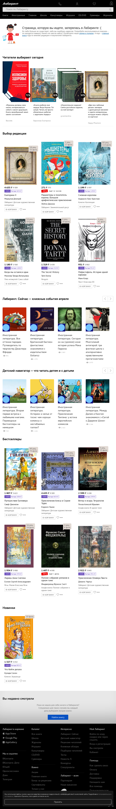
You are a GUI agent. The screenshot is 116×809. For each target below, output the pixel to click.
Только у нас (38, 788)
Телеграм (7, 779)
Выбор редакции (14, 133)
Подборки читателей (71, 750)
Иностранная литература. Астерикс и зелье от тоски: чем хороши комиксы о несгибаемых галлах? (41, 417)
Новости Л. (66, 758)
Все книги (37, 734)
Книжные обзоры (70, 746)
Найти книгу (58, 717)
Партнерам (66, 780)
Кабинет (94, 752)
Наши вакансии (69, 784)
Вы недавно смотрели (18, 698)
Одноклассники (11, 771)
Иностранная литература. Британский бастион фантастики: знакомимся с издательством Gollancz (41, 345)
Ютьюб (6, 766)
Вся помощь (96, 786)
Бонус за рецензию (41, 780)
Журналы (108, 15)
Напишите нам (97, 782)
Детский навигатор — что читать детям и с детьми (38, 370)
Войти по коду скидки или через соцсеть (99, 737)
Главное (33, 15)
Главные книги (39, 776)
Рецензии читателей (71, 742)
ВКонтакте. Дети (11, 762)
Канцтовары (57, 15)
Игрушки (70, 15)
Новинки (9, 608)
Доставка (94, 773)
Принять (58, 802)
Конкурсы (66, 763)
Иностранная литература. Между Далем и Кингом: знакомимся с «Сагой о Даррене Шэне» (97, 414)
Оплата (93, 769)
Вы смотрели (96, 748)
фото (33, 149)
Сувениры (95, 15)
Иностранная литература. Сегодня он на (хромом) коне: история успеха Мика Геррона (69, 342)
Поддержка (96, 777)
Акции (35, 772)
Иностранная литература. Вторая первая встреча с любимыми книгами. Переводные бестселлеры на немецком (14, 417)
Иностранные (18, 15)
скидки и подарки (86, 33)
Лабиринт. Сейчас (70, 734)
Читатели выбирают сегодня (23, 57)
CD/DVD (83, 15)
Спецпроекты (68, 767)
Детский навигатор (70, 738)
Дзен (5, 775)
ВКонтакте (8, 758)
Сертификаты (38, 784)
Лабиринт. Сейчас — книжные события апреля (36, 298)
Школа (43, 15)
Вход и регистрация (100, 743)
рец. (33, 147)
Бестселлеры (12, 439)
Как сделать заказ (99, 765)
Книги (5, 15)
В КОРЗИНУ (11, 209)
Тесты (63, 754)
